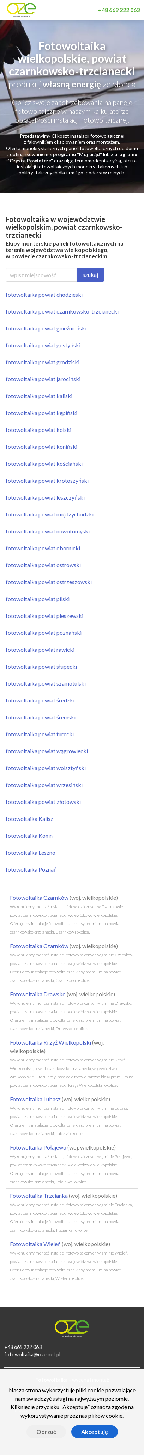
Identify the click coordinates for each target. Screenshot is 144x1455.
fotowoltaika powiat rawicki (40, 649)
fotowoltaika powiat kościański (44, 463)
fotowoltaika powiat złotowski (43, 801)
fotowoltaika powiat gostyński (43, 345)
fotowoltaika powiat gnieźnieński (46, 328)
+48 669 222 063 (23, 1347)
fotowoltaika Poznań (31, 869)
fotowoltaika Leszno (30, 852)
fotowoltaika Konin (29, 835)
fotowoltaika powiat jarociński (43, 379)
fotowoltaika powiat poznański (44, 632)
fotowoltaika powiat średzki (40, 700)
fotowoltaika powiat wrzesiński (44, 784)
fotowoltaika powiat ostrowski (43, 565)
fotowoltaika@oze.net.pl (32, 1354)
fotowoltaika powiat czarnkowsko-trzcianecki (62, 311)
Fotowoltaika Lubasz (69, 1116)
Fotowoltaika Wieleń (69, 1260)
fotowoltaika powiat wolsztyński (46, 767)
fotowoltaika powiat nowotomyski (48, 531)
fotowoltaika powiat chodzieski (44, 294)
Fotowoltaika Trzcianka (71, 1212)
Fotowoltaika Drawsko (71, 1011)
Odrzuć (46, 1431)
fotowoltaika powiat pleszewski (44, 615)
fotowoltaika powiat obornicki (43, 548)
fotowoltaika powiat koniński (41, 446)
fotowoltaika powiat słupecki (41, 666)
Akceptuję (94, 1431)
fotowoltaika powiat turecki (40, 734)
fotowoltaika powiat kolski (38, 429)
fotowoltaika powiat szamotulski (46, 683)
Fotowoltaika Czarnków (67, 914)
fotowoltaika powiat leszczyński (45, 497)
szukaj (90, 274)
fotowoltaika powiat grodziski (42, 362)
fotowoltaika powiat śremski (41, 717)
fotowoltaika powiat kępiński (41, 412)
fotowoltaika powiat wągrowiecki (47, 751)
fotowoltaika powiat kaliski (39, 395)
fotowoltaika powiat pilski (38, 598)
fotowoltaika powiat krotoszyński (47, 480)
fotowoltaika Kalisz (29, 818)
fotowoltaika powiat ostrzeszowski (49, 581)
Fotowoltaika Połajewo (71, 1164)
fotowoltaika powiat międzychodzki (50, 514)
